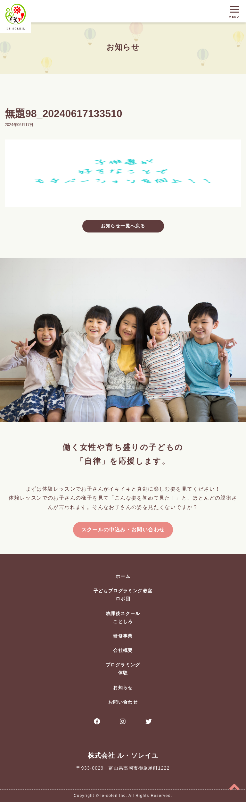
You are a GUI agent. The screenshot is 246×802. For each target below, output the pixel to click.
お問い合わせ (123, 702)
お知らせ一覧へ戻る (123, 225)
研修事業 (123, 635)
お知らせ (123, 687)
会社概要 (123, 650)
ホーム (123, 576)
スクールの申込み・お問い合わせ (123, 529)
